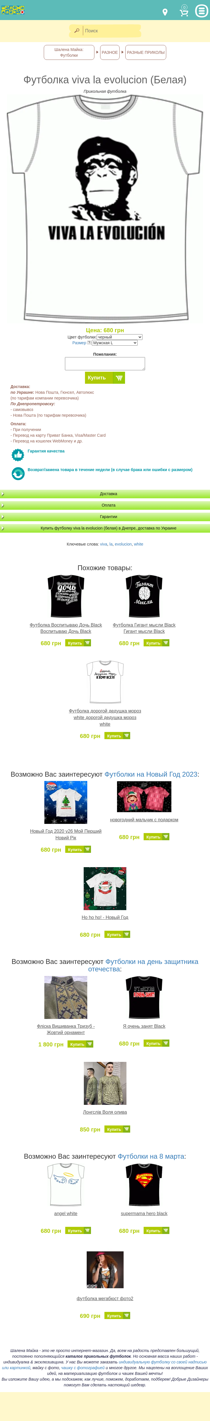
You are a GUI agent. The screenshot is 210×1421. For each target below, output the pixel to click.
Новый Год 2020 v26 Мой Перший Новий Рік (66, 834)
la (111, 544)
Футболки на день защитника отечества (143, 965)
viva (103, 544)
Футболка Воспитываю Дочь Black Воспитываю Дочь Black (66, 628)
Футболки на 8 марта (151, 1156)
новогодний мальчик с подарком (144, 819)
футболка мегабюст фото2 (105, 1298)
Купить (97, 378)
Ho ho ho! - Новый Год (105, 917)
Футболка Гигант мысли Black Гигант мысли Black (144, 628)
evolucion (123, 544)
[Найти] (76, 31)
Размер (81, 343)
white (138, 544)
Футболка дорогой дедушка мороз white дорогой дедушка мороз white (105, 717)
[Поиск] (114, 31)
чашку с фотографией (83, 1367)
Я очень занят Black (144, 1026)
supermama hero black (144, 1213)
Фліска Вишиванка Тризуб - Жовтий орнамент (66, 1029)
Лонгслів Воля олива (105, 1112)
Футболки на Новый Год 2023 (150, 774)
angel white (66, 1213)
